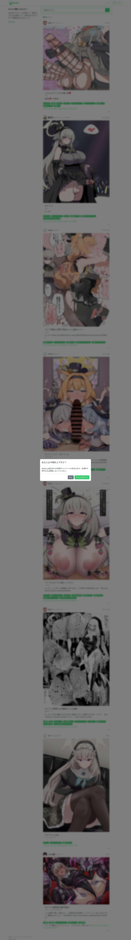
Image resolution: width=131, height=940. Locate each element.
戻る (70, 477)
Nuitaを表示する (82, 477)
